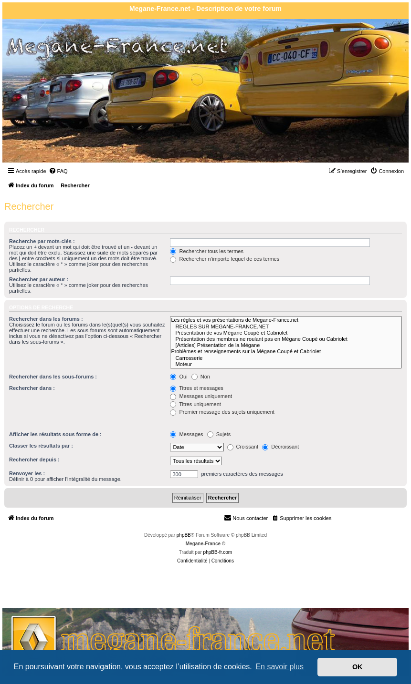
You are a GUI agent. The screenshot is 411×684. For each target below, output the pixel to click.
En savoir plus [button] (279, 667)
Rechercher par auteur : (38, 279)
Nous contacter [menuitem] (246, 517)
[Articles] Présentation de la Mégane (286, 345)
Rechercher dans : (32, 388)
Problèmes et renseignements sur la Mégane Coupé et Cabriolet (286, 351)
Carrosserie (286, 358)
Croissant (243, 446)
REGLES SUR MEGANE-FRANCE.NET (286, 327)
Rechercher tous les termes (206, 251)
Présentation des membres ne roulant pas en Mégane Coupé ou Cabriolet (286, 339)
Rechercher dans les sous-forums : (53, 376)
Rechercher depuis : (34, 459)
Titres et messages (196, 388)
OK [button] (357, 667)
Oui (178, 376)
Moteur (286, 364)
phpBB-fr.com (217, 552)
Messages (186, 434)
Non (200, 376)
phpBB (184, 535)
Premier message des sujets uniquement (222, 412)
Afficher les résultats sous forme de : (55, 434)
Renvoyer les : (27, 473)
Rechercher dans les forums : (46, 319)
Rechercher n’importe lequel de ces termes (224, 259)
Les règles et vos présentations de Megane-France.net (286, 320)
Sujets (219, 434)
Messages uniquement (201, 396)
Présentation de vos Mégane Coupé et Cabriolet (286, 333)
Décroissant (280, 446)
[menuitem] (58, 171)
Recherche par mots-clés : (42, 241)
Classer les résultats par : (41, 446)
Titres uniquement (195, 404)
